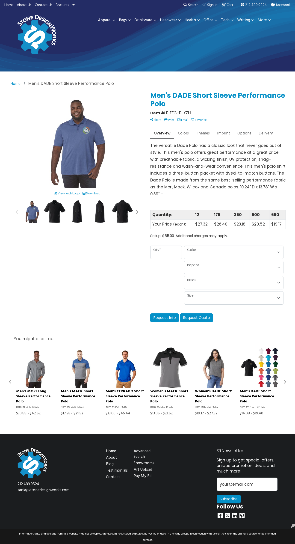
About (111, 458)
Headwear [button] (168, 20)
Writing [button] (243, 20)
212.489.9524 (254, 5)
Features (62, 5)
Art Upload (143, 470)
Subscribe (229, 499)
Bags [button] (123, 20)
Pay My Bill (143, 476)
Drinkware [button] (143, 20)
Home (9, 5)
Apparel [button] (104, 20)
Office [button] (208, 20)
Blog (110, 464)
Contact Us (44, 5)
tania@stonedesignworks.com (43, 490)
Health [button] (190, 20)
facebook (281, 5)
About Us (24, 5)
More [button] (262, 20)
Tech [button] (225, 20)
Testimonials (117, 470)
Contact (113, 477)
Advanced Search (142, 454)
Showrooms (144, 463)
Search (190, 5)
